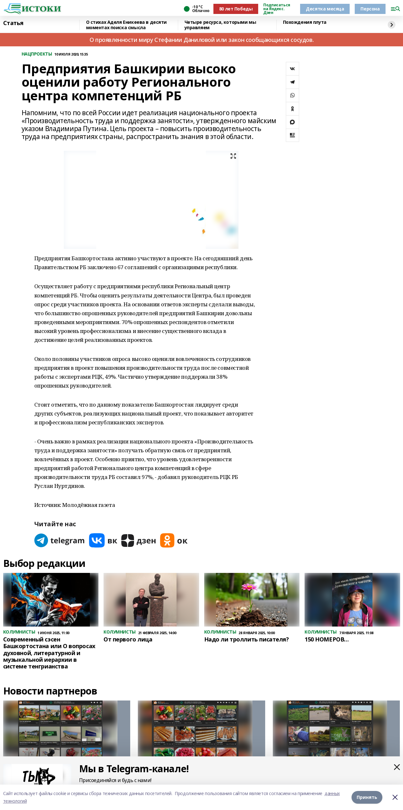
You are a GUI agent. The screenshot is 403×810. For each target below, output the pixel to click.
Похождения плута (304, 22)
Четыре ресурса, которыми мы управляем (220, 25)
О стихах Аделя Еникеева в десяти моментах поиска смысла (126, 25)
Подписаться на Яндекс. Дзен (276, 9)
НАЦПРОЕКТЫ (37, 54)
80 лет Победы (236, 9)
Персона (369, 9)
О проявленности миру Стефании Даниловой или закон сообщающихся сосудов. (201, 39)
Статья (13, 23)
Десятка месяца (325, 9)
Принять (367, 797)
